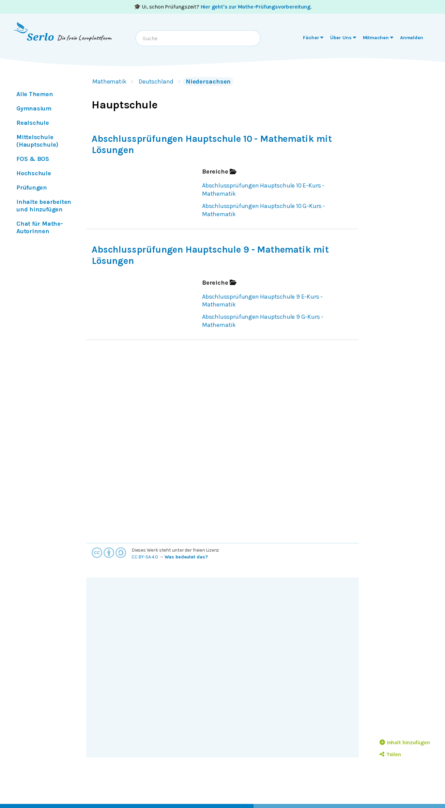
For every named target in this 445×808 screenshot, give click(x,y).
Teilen (390, 754)
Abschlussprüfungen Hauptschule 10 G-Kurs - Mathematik (263, 210)
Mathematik (109, 81)
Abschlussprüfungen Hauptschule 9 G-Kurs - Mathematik (262, 321)
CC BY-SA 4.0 (145, 557)
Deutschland (156, 81)
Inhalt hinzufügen (405, 742)
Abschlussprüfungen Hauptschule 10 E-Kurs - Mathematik (263, 189)
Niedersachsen (208, 81)
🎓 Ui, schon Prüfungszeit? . (222, 6)
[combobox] (198, 38)
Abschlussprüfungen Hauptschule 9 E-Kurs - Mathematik (262, 301)
